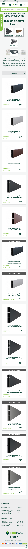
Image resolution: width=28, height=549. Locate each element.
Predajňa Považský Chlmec (7, 525)
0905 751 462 (20, 524)
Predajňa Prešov (5, 522)
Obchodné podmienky (6, 515)
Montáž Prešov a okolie (6, 510)
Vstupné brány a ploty (18, 13)
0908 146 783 (20, 528)
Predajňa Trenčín (5, 527)
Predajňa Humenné (5, 528)
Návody (18, 512)
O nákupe (19, 509)
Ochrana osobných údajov (7, 513)
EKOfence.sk (7, 542)
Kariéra (18, 507)
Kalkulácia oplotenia (5, 509)
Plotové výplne (20, 15)
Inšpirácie (19, 513)
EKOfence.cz (13, 542)
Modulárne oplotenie (10, 15)
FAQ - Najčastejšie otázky (7, 512)
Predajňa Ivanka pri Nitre (6, 524)
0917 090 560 (20, 525)
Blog (18, 510)
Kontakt (3, 507)
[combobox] (14, 9)
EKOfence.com (20, 542)
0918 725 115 (20, 527)
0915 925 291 (20, 522)
